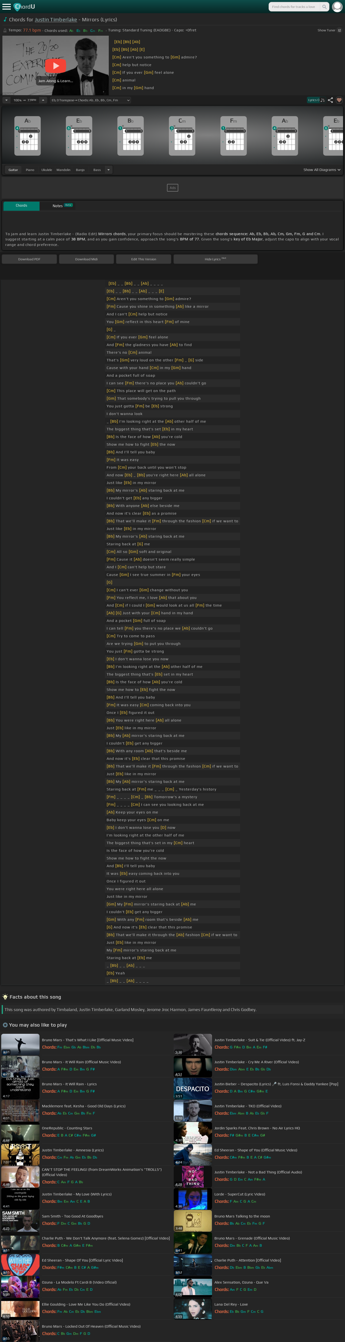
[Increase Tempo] (43, 100)
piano (30, 170)
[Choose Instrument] (108, 169)
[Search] (324, 6)
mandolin (63, 170)
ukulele (46, 170)
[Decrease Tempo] (6, 100)
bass (97, 170)
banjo (80, 170)
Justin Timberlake (56, 20)
